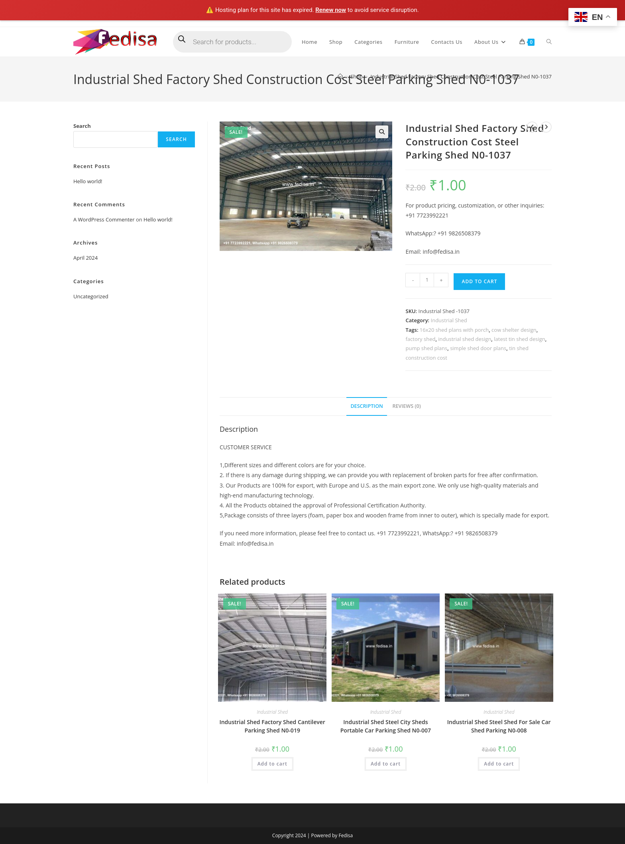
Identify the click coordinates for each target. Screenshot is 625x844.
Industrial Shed (449, 320)
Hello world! (87, 181)
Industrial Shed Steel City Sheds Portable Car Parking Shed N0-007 (385, 726)
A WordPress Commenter (104, 219)
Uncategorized (90, 296)
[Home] (340, 76)
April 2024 (85, 257)
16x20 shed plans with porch (454, 329)
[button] (381, 131)
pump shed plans (426, 348)
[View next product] (546, 127)
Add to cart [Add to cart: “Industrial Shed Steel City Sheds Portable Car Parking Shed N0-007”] (386, 763)
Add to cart (479, 281)
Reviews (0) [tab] (407, 406)
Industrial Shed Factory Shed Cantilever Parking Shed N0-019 (272, 726)
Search (82, 125)
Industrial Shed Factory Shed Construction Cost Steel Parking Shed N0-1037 (461, 76)
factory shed (420, 339)
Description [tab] (366, 406)
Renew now (330, 10)
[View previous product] (532, 127)
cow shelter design (514, 329)
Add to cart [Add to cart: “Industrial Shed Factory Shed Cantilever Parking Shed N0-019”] (272, 763)
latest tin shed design (519, 339)
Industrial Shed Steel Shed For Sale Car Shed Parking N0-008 (499, 726)
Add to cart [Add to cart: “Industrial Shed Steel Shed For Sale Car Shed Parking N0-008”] (499, 763)
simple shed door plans (478, 348)
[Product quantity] (427, 280)
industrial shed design (464, 339)
